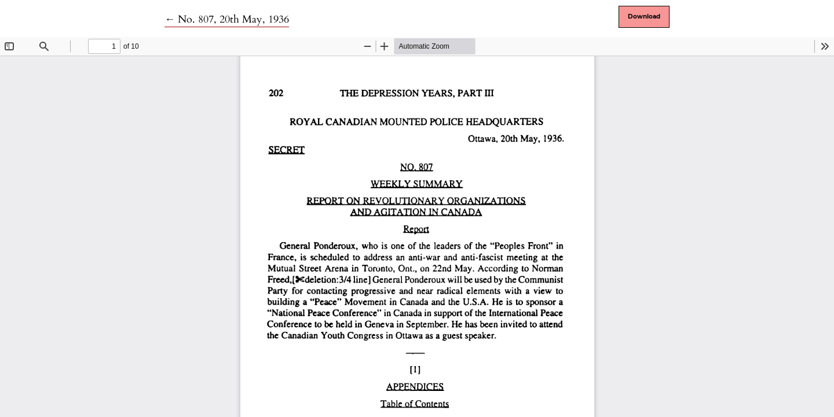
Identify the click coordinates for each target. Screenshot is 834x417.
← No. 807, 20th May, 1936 (226, 19)
